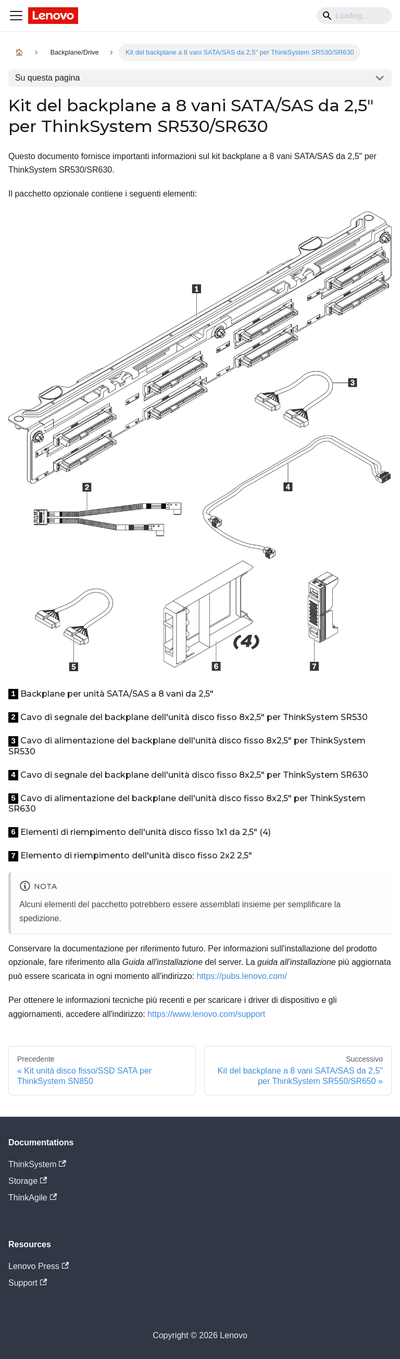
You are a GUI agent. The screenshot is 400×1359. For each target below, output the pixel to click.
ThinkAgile (32, 1197)
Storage (27, 1181)
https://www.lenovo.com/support (206, 1014)
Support (27, 1282)
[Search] (354, 15)
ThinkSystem (37, 1164)
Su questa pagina (47, 77)
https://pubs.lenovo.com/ (241, 976)
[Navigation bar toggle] (16, 15)
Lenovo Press (38, 1266)
